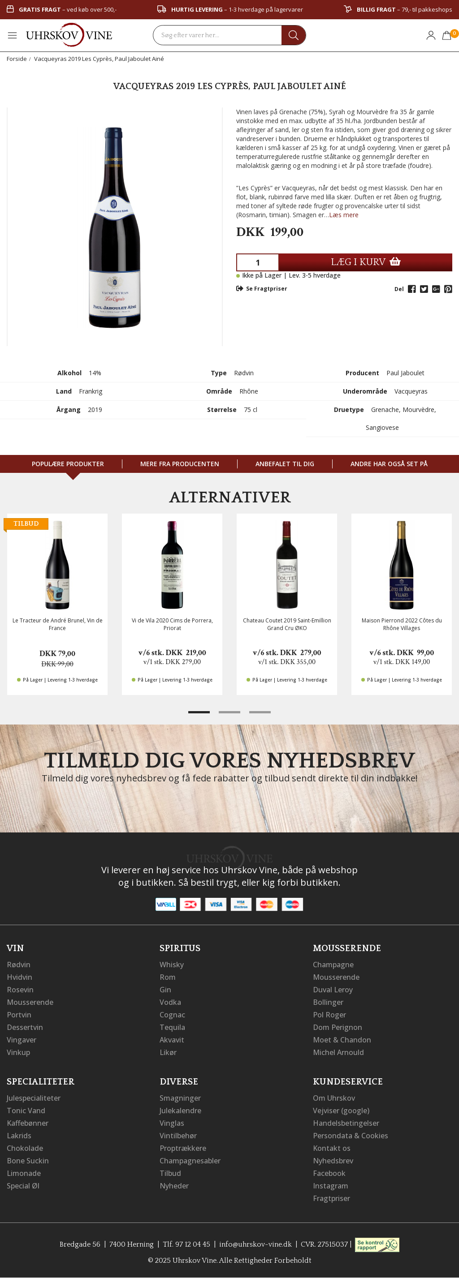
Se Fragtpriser (261, 288)
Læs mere (344, 214)
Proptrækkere (183, 1148)
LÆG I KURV (366, 262)
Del (399, 289)
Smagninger (180, 1098)
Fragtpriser (331, 1198)
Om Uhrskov (334, 1098)
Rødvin (18, 964)
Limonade (24, 1173)
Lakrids (19, 1136)
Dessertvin (25, 1027)
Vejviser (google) (341, 1110)
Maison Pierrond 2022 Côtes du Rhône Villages (402, 624)
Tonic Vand (26, 1110)
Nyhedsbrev (333, 1161)
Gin (165, 990)
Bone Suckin (28, 1161)
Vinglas (172, 1123)
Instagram (330, 1186)
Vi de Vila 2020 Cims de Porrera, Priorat (172, 624)
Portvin (19, 1015)
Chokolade (25, 1148)
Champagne (333, 964)
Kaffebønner (27, 1123)
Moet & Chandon (342, 1040)
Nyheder (174, 1186)
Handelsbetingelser (346, 1123)
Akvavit (172, 1040)
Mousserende (30, 1002)
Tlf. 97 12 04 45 (186, 1244)
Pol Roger (329, 1015)
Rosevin (20, 990)
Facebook (329, 1173)
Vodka (170, 1002)
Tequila (172, 1027)
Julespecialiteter (34, 1098)
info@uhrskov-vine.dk (255, 1244)
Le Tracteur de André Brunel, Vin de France (58, 624)
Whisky (172, 964)
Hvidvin (19, 977)
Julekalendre (180, 1110)
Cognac (172, 1015)
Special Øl (23, 1186)
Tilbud (170, 1173)
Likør (168, 1052)
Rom (168, 977)
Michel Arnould (338, 1052)
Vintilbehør (178, 1136)
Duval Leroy (333, 990)
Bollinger (328, 1002)
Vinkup (18, 1052)
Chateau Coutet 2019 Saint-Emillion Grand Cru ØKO (287, 624)
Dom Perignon (337, 1027)
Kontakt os (332, 1148)
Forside (17, 59)
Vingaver (21, 1040)
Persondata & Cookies (350, 1136)
